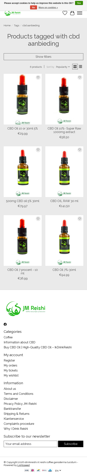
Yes (79, 3)
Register (9, 360)
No (33, 7)
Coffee (8, 337)
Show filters (43, 56)
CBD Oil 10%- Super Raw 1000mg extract (64, 130)
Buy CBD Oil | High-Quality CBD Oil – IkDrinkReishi (38, 347)
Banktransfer (12, 409)
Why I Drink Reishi (16, 428)
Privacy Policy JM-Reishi (20, 404)
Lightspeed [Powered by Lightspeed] (23, 465)
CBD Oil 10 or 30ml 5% (22, 128)
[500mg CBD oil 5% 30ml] (23, 171)
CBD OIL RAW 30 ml (64, 201)
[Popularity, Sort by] (63, 66)
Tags (16, 25)
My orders (10, 365)
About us (10, 389)
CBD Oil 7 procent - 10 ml (22, 271)
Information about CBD (19, 342)
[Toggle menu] (79, 13)
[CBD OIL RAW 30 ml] (64, 171)
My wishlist (11, 375)
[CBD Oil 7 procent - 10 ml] (23, 240)
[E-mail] (30, 444)
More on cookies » (48, 7)
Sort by (50, 66)
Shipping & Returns (16, 414)
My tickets (11, 370)
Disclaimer (11, 399)
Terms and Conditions (18, 394)
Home (7, 25)
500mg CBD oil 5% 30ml (22, 201)
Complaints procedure (19, 423)
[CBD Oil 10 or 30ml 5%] (23, 99)
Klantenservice (14, 419)
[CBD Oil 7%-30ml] (64, 240)
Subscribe (70, 444)
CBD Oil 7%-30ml (64, 270)
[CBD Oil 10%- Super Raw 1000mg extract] (64, 99)
